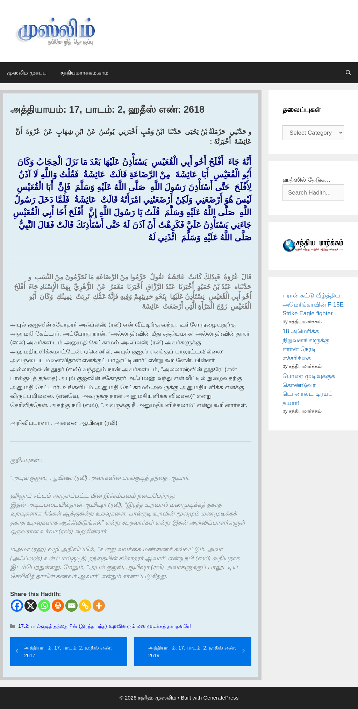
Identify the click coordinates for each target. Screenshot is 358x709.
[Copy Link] (85, 605)
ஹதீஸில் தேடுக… (306, 179)
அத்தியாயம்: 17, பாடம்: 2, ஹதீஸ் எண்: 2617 (68, 651)
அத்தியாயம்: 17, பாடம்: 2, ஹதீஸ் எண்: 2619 (192, 651)
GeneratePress (220, 698)
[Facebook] (17, 605)
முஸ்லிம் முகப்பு (26, 73)
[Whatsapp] (44, 605)
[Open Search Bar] (348, 72)
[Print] (58, 605)
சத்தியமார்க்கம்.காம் (84, 73)
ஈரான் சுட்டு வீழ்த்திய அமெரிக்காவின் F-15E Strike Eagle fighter (313, 304)
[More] (99, 605)
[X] (30, 605)
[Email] (71, 605)
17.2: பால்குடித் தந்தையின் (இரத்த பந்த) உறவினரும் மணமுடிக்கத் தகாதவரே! (104, 626)
